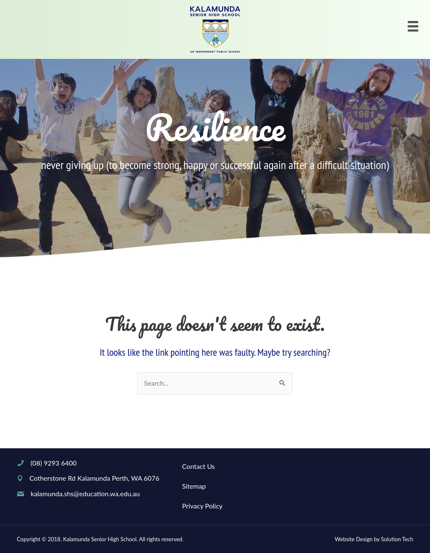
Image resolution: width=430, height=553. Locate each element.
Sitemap (194, 486)
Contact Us (198, 466)
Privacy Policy (202, 506)
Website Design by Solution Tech (374, 539)
